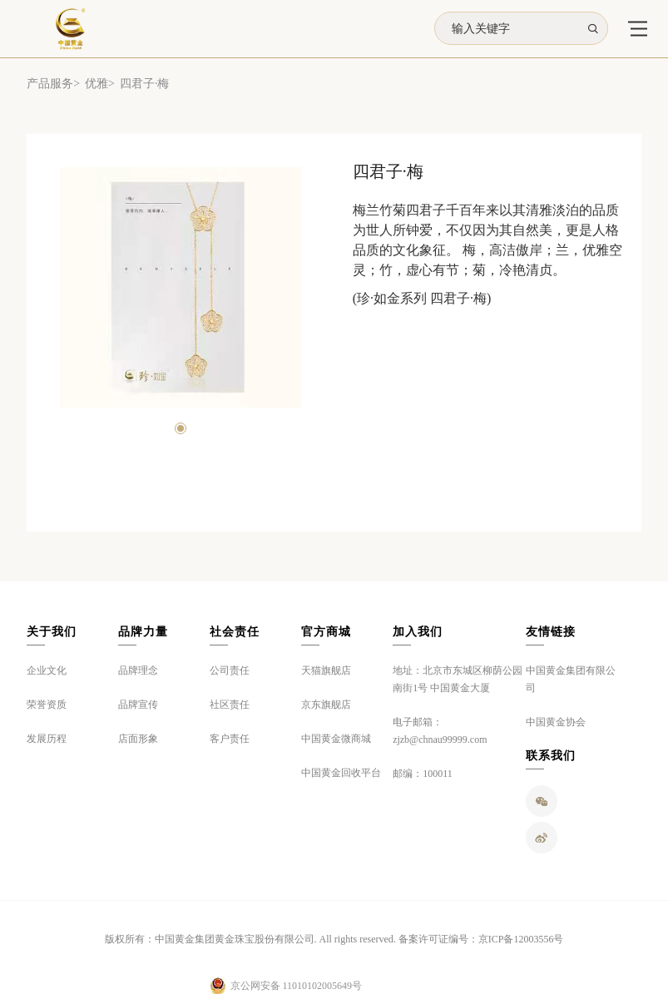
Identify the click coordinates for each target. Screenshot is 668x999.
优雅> (100, 83)
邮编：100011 (423, 773)
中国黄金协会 (556, 722)
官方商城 (326, 632)
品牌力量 (143, 632)
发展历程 (47, 738)
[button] (180, 428)
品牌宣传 (138, 704)
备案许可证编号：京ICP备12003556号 (481, 939)
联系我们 (551, 755)
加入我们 (418, 632)
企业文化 (47, 670)
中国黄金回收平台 (341, 773)
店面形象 (138, 738)
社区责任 (230, 704)
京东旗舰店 (326, 704)
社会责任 (235, 632)
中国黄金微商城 (336, 738)
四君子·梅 (145, 83)
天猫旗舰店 (326, 670)
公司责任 (230, 670)
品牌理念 (138, 670)
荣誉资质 (47, 704)
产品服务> (53, 83)
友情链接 (551, 632)
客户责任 (230, 738)
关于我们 (52, 632)
